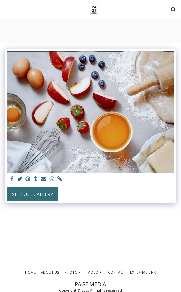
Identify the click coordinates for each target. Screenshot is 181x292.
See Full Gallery (32, 194)
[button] (7, 9)
